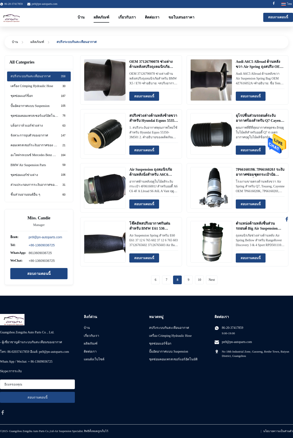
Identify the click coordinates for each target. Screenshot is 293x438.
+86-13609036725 (42, 245)
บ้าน (81, 17)
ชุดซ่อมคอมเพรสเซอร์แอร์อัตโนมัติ (173, 359)
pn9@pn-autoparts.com (44, 3)
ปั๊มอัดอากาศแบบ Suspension (168, 351)
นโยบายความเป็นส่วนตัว (278, 431)
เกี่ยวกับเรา (127, 17)
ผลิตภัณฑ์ (101, 17)
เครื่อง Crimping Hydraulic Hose (170, 335)
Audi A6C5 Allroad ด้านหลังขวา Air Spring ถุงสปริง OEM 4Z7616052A (259, 67)
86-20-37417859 (232, 327)
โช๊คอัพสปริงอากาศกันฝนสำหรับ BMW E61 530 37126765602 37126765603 (150, 228)
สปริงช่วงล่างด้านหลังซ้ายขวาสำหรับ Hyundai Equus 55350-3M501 (153, 121)
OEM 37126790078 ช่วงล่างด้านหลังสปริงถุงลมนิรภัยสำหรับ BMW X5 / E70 (151, 67)
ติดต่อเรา (152, 17)
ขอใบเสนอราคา (181, 17)
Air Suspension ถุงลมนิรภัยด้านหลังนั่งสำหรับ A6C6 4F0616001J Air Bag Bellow (151, 174)
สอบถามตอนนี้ (278, 17)
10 (199, 279)
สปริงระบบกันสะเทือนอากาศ (169, 327)
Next (212, 279)
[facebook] (2, 412)
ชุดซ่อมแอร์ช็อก (160, 343)
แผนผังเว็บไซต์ (94, 359)
